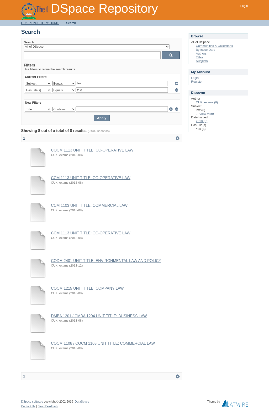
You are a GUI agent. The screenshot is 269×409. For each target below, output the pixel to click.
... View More (205, 114)
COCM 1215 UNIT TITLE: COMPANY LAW (87, 288)
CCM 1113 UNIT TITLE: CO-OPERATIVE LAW (91, 178)
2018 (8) (201, 121)
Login (244, 6)
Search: (29, 42)
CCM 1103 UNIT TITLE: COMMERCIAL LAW (89, 205)
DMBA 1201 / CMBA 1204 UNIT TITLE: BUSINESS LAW (99, 316)
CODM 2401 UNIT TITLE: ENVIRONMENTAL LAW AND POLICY (106, 261)
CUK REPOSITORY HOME (40, 23)
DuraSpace (82, 401)
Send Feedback (48, 406)
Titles (199, 57)
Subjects (202, 61)
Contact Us (28, 406)
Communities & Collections (214, 46)
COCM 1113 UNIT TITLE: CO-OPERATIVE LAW (92, 150)
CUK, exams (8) (207, 102)
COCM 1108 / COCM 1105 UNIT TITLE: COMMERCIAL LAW (103, 343)
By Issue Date (205, 49)
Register (197, 81)
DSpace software (32, 401)
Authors (201, 53)
